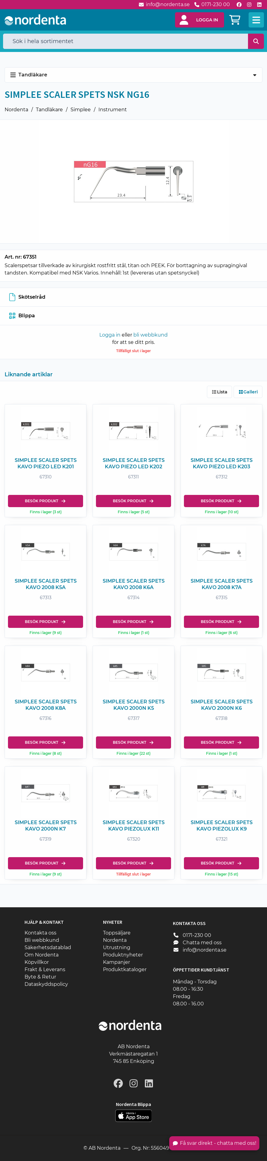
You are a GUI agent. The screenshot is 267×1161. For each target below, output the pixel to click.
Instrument (112, 109)
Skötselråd (27, 297)
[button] (199, 20)
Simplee (81, 109)
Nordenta (16, 109)
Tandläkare (49, 109)
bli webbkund (150, 335)
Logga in (109, 335)
